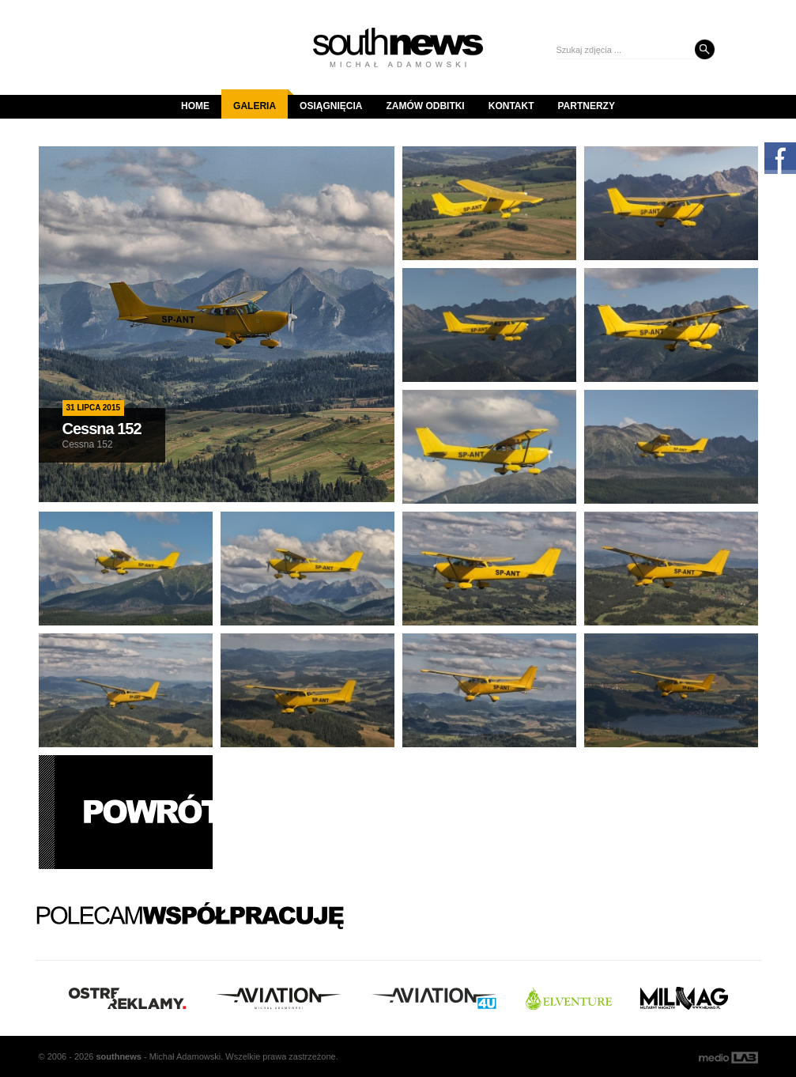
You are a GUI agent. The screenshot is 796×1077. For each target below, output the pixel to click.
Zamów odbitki (425, 105)
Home (195, 105)
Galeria (260, 100)
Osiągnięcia (331, 105)
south (118, 1056)
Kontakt (511, 105)
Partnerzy (586, 105)
